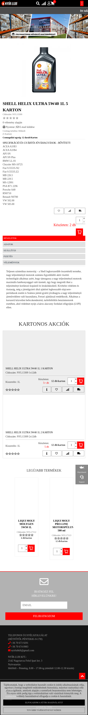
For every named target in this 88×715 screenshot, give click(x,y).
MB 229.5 (8, 179)
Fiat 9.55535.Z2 (11, 171)
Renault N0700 (10, 197)
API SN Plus (9, 157)
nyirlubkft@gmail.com (21, 650)
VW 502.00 (8, 200)
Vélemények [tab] (11, 262)
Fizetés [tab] (8, 256)
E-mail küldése (25, 127)
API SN (7, 153)
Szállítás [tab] (10, 250)
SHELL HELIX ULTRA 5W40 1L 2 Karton (29, 432)
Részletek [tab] (10, 238)
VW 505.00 (8, 204)
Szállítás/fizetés (12, 696)
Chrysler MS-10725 (13, 164)
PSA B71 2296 (10, 186)
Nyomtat (9, 127)
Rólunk (8, 700)
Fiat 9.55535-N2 (11, 168)
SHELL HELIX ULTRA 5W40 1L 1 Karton (29, 368)
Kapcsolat (9, 690)
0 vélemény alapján (12, 122)
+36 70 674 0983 (19, 646)
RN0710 (7, 193)
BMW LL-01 (9, 161)
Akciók (8, 693)
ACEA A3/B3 (9, 146)
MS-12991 (8, 182)
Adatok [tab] (8, 244)
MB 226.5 (8, 175)
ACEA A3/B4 (9, 150)
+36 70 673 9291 (19, 643)
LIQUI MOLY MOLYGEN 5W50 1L (26, 524)
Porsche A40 (9, 189)
